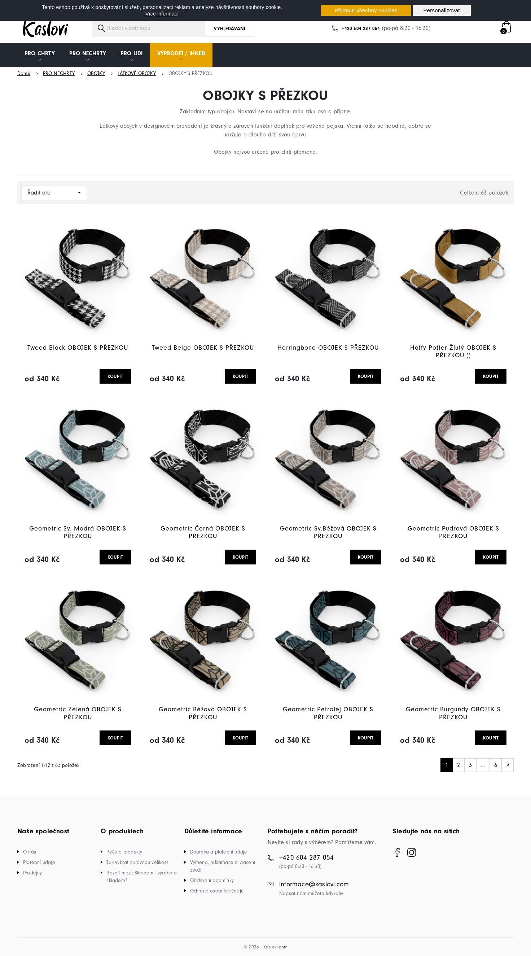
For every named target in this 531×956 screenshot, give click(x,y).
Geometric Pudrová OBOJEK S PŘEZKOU (453, 532)
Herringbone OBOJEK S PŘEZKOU (328, 348)
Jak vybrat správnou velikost (137, 862)
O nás (29, 852)
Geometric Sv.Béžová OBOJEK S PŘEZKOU (328, 532)
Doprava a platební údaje (218, 852)
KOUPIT (115, 376)
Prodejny (32, 873)
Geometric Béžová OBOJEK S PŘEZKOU (203, 713)
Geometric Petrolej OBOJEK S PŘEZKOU (328, 713)
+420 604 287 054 (361, 28)
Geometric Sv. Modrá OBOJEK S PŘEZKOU (77, 532)
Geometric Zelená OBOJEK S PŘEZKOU (78, 713)
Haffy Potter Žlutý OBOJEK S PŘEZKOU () (453, 351)
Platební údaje (39, 862)
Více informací (162, 14)
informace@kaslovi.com (314, 884)
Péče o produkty (124, 852)
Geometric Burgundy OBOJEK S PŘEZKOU (453, 713)
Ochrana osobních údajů (216, 891)
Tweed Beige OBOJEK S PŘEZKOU (203, 348)
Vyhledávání (229, 29)
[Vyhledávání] (155, 28)
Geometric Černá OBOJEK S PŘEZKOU (203, 532)
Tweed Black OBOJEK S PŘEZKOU (77, 348)
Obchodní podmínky (212, 880)
